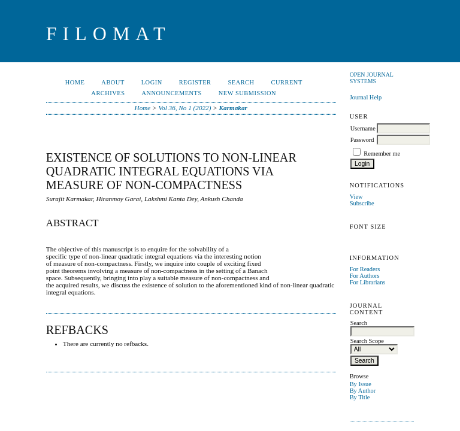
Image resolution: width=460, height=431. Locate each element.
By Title (360, 397)
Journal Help (366, 97)
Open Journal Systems (372, 77)
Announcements (171, 93)
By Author (363, 390)
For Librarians (368, 282)
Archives (108, 93)
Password (362, 139)
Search (241, 82)
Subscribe (362, 203)
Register (195, 82)
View (356, 196)
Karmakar (233, 107)
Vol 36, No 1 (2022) (184, 107)
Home (75, 82)
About (112, 82)
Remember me (382, 153)
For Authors (365, 275)
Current (286, 82)
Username (363, 128)
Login (151, 82)
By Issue (360, 384)
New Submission (247, 93)
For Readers (365, 269)
